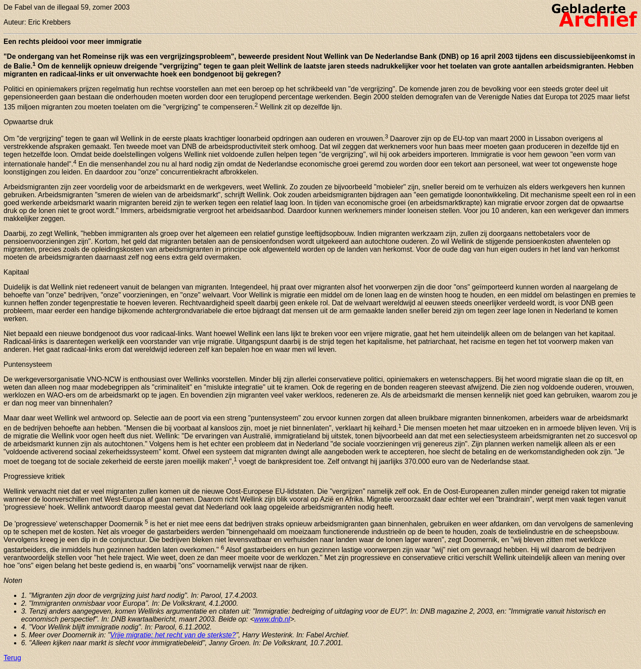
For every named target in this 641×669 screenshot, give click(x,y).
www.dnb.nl (272, 619)
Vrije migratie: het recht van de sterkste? (173, 635)
